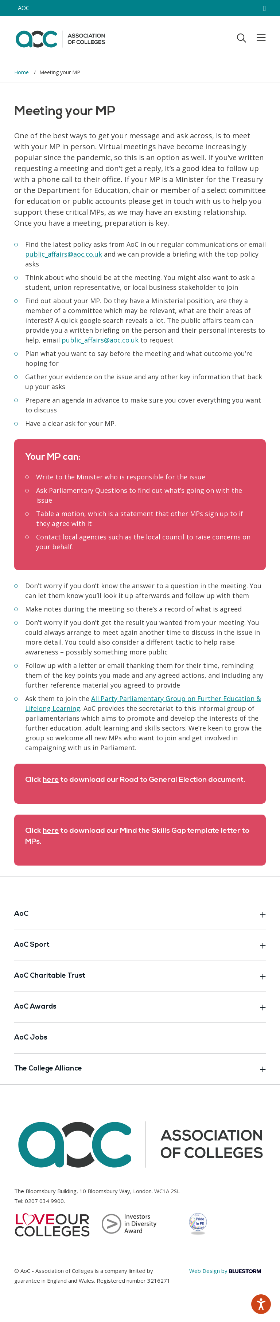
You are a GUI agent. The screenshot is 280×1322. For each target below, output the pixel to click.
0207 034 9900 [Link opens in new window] (44, 1200)
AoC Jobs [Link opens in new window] (30, 1037)
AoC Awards (140, 1007)
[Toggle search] (241, 38)
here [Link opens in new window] (51, 780)
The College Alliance (140, 1069)
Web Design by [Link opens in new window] (225, 1270)
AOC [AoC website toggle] (24, 8)
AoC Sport (140, 945)
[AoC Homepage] (60, 38)
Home (22, 72)
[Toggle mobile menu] (257, 38)
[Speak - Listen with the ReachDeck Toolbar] (261, 1304)
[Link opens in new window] (63, 254)
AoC (140, 914)
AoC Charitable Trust (140, 976)
